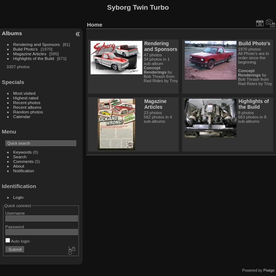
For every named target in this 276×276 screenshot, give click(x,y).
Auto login (17, 241)
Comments (23, 161)
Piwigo (269, 270)
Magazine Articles (29, 53)
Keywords (22, 152)
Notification (23, 170)
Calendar (22, 116)
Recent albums (27, 107)
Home (94, 25)
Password (14, 226)
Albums (12, 33)
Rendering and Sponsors (36, 44)
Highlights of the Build (33, 58)
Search (20, 156)
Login (18, 197)
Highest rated (25, 97)
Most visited (24, 93)
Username (15, 213)
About (18, 166)
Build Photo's (25, 49)
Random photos (28, 111)
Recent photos (27, 102)
